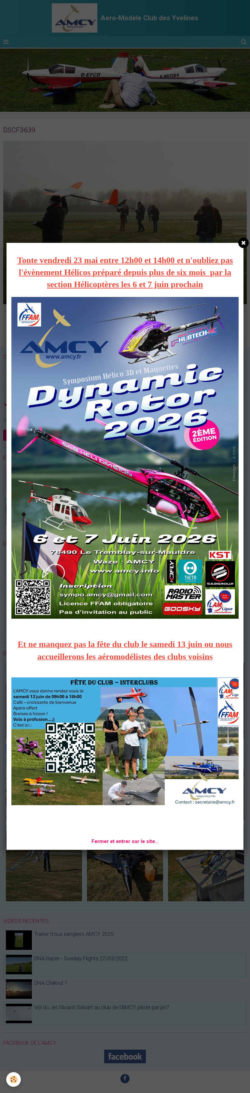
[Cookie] (14, 1079)
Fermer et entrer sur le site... (125, 841)
